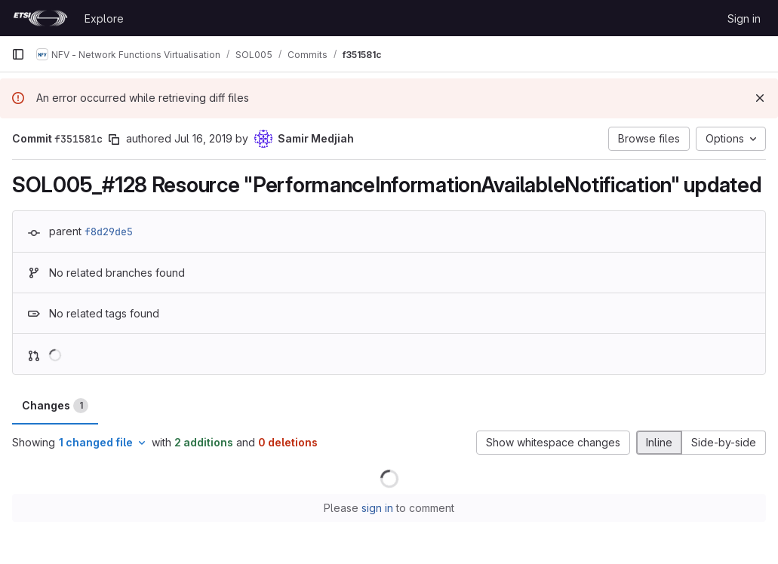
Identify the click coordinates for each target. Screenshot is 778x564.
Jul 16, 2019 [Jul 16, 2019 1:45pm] (203, 138)
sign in (377, 507)
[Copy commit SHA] (114, 139)
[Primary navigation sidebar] (18, 54)
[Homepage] (40, 18)
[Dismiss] (760, 98)
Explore (104, 18)
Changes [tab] (55, 405)
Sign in (744, 18)
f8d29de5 (109, 231)
